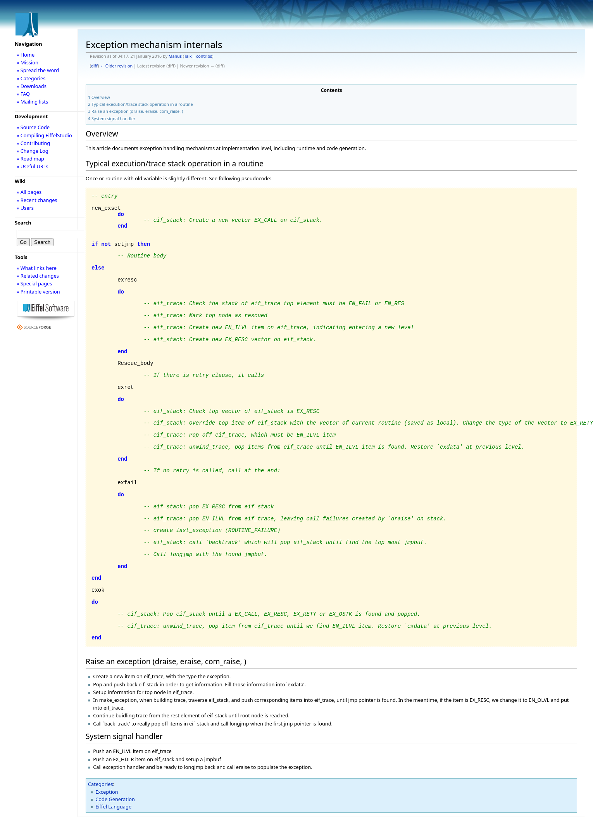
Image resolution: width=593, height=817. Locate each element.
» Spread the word (38, 70)
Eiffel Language (113, 806)
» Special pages (34, 283)
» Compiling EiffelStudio (44, 135)
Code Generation (115, 799)
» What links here (37, 267)
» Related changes (38, 275)
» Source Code (33, 127)
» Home (25, 54)
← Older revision (116, 66)
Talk (188, 56)
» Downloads (32, 86)
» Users (25, 207)
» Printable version (38, 291)
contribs (204, 56)
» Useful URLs (32, 166)
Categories (100, 784)
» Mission (27, 62)
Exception (106, 791)
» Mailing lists (32, 101)
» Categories (31, 78)
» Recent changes (37, 200)
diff (94, 66)
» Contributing (33, 143)
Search (23, 222)
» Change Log (32, 150)
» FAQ (23, 93)
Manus (175, 56)
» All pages (29, 191)
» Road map (30, 158)
